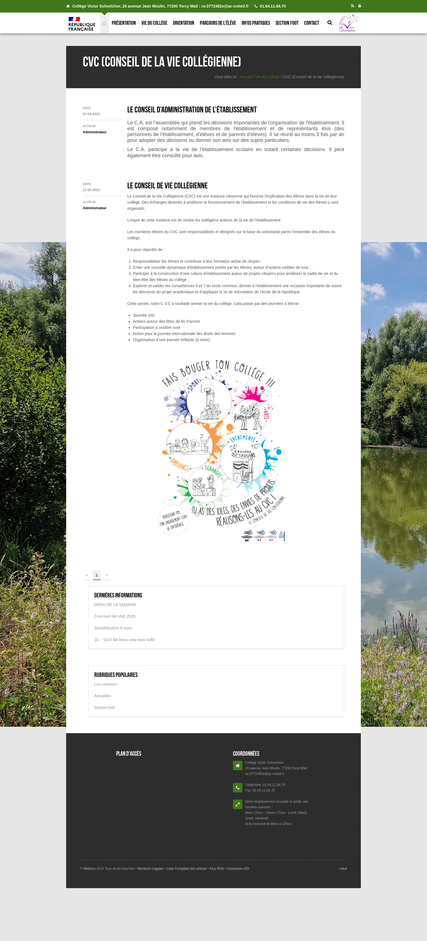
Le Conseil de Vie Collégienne (167, 185)
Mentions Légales (151, 869)
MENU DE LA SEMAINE (115, 604)
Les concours (105, 684)
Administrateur (94, 132)
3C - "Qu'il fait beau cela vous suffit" (125, 639)
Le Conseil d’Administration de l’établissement (192, 109)
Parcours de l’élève (218, 23)
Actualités (102, 696)
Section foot (287, 23)
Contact (311, 23)
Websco (89, 869)
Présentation (124, 23)
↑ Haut (342, 869)
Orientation (183, 23)
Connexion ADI (237, 869)
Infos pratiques (256, 23)
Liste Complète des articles (187, 869)
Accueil (246, 77)
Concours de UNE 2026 (114, 616)
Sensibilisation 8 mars (113, 628)
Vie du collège (154, 23)
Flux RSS (217, 869)
